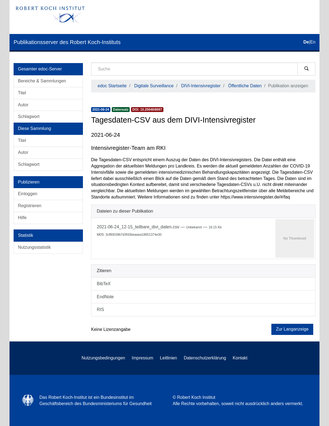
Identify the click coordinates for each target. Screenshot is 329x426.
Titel (22, 93)
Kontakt (240, 358)
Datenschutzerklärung (205, 358)
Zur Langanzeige (292, 329)
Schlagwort (28, 116)
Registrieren (29, 205)
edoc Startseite (112, 85)
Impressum (142, 358)
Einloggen (27, 193)
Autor (23, 104)
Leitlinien (168, 358)
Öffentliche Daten (245, 85)
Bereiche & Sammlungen (42, 81)
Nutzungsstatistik (34, 247)
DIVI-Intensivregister (201, 85)
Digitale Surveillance (154, 85)
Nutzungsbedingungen (103, 358)
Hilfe (22, 217)
